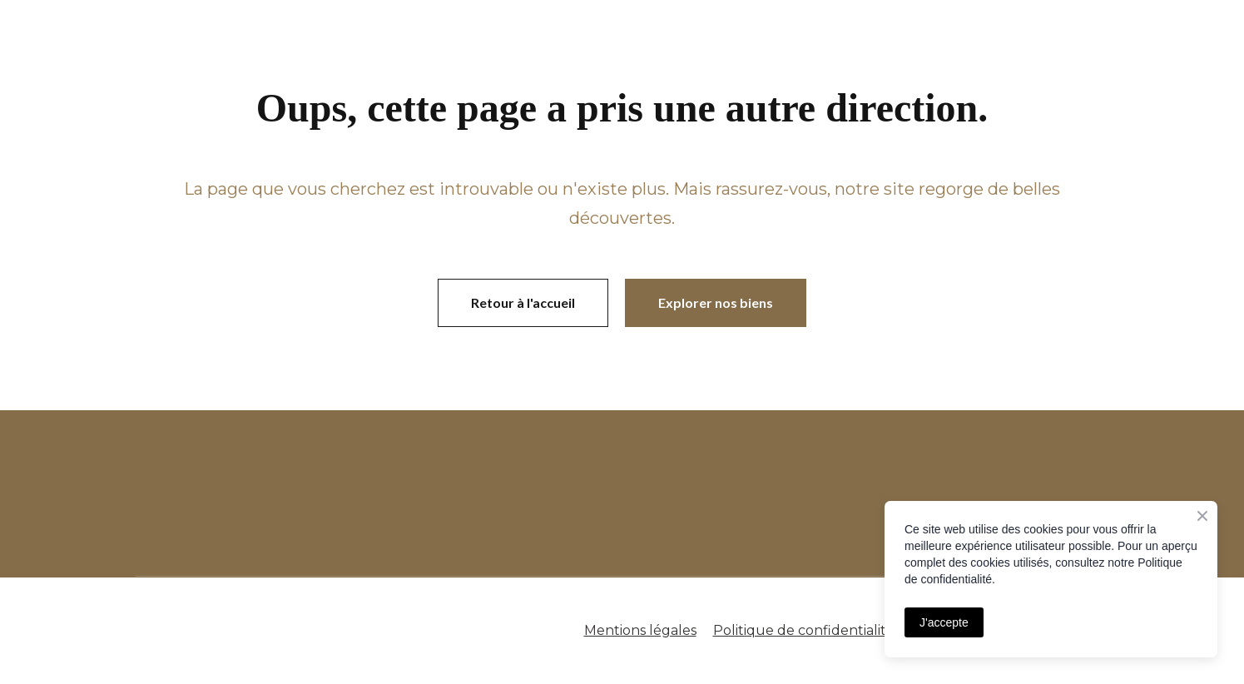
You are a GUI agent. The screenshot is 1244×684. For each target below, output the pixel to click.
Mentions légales (640, 630)
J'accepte (944, 622)
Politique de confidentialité (804, 630)
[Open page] (414, 494)
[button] (523, 303)
